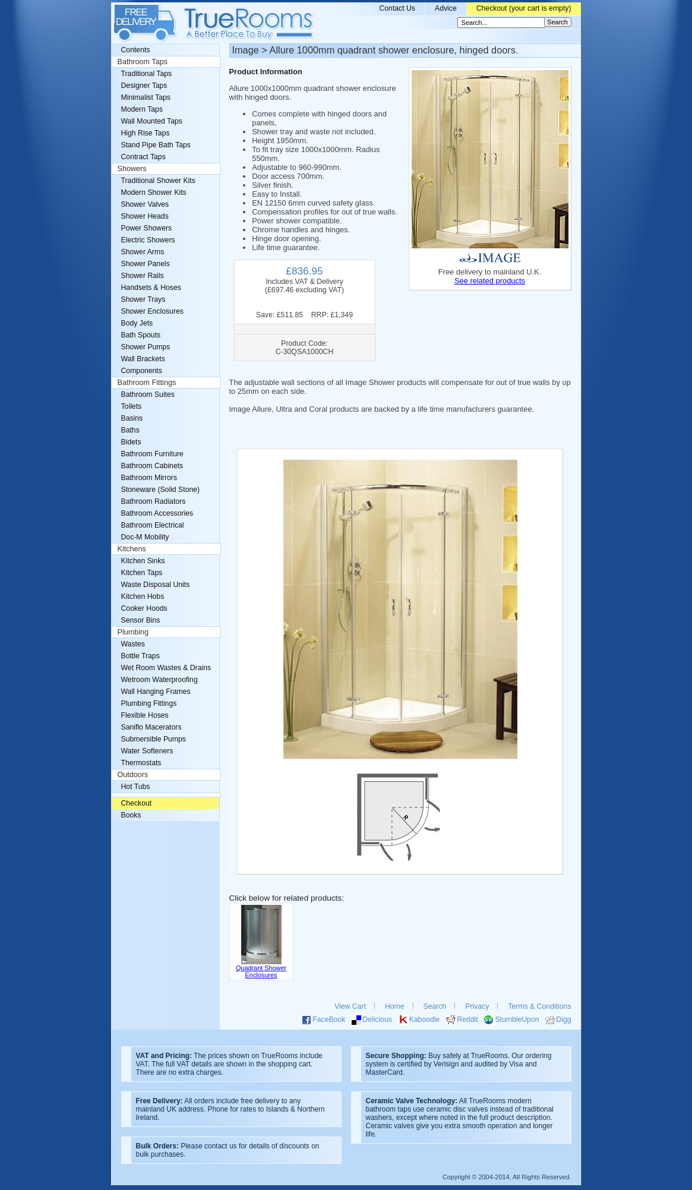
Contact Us (397, 8)
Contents (135, 50)
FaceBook (328, 1019)
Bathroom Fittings (147, 382)
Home (395, 1006)
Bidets (131, 442)
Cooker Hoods (144, 608)
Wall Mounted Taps (151, 121)
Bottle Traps (140, 656)
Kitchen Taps (142, 573)
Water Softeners (147, 751)
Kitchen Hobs (143, 596)
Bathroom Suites (148, 394)
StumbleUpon (517, 1019)
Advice (446, 8)
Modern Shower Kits (154, 192)
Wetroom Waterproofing (159, 680)
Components (141, 371)
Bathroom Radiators (153, 501)
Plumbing (133, 632)
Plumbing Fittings (149, 703)
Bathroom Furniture (152, 454)
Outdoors (133, 775)
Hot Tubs (135, 786)
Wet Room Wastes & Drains (166, 668)
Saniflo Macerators (151, 727)
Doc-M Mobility (145, 537)
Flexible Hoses (145, 715)
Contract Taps (143, 157)
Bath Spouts (141, 335)
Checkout (136, 803)
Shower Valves (145, 204)
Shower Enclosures (152, 311)
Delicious (377, 1019)
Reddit (467, 1019)
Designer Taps (144, 85)
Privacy (477, 1006)
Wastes (133, 644)
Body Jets (137, 323)
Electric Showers (148, 240)
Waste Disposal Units (155, 584)
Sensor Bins (140, 620)
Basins (132, 418)
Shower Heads (145, 216)
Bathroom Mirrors (149, 478)
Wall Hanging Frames (156, 691)
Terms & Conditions (539, 1006)
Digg (563, 1019)
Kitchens (132, 549)
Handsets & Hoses (151, 287)
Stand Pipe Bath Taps (156, 145)
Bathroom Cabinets (152, 466)
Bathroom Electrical (152, 525)
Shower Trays (143, 299)
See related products (489, 280)
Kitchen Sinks (143, 561)
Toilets (131, 406)
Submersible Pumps (153, 739)
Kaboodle (424, 1019)
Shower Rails (142, 276)
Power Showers (146, 228)
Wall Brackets (143, 359)
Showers (132, 169)
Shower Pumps (145, 347)
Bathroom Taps (143, 62)
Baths (130, 430)
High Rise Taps (145, 133)
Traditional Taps (146, 74)
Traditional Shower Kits (158, 180)
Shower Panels (145, 264)
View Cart (350, 1006)
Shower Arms (143, 252)
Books (131, 815)
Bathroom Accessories (157, 513)
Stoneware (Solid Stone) (160, 489)
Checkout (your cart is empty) (523, 8)
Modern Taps (142, 109)
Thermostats (141, 763)
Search (435, 1006)
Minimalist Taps (145, 97)
